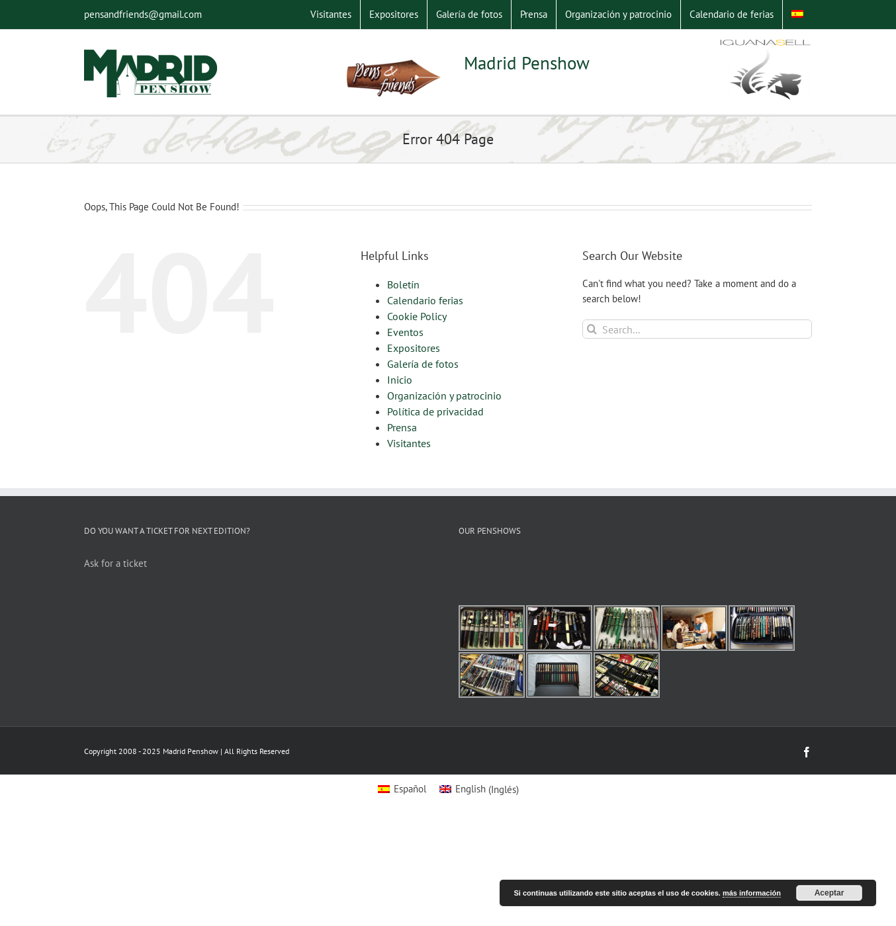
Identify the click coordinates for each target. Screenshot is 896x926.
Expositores (413, 348)
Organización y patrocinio (444, 395)
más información (752, 893)
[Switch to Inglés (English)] (479, 789)
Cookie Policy (417, 316)
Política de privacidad (435, 411)
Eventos (405, 332)
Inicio (399, 379)
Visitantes (409, 443)
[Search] (592, 329)
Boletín (403, 284)
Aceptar (829, 893)
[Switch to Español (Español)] (402, 789)
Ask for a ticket (115, 563)
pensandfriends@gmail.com (143, 14)
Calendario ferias (425, 300)
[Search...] (697, 329)
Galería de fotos (423, 363)
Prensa (402, 427)
